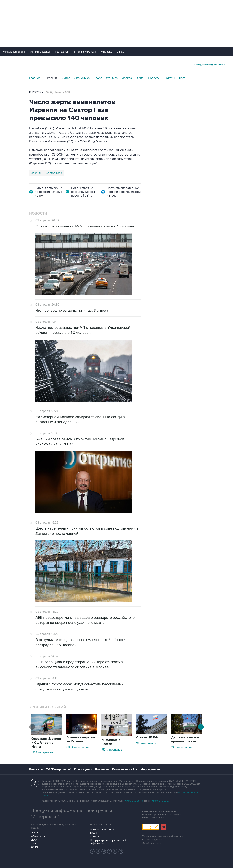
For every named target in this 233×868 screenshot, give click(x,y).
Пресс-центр (83, 769)
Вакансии (102, 769)
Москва (126, 78)
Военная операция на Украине (80, 739)
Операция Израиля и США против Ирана (46, 743)
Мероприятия (150, 769)
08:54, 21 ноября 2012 (58, 92)
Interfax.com (62, 51)
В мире (65, 78)
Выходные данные (152, 839)
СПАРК (35, 832)
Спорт (97, 78)
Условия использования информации (162, 836)
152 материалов (111, 749)
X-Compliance (38, 836)
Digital (140, 78)
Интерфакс (116, 64)
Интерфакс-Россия (84, 51)
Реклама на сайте (124, 769)
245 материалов (181, 747)
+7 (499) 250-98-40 (133, 801)
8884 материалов (77, 747)
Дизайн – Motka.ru (152, 843)
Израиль (36, 173)
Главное (35, 78)
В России (50, 78)
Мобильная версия (14, 51)
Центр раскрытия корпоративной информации (108, 842)
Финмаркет (106, 51)
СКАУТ (34, 839)
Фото (181, 78)
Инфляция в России (110, 742)
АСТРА (34, 847)
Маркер (35, 843)
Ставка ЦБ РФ (147, 737)
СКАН (93, 833)
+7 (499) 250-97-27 (159, 801)
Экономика (82, 78)
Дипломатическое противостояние (185, 739)
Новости (154, 78)
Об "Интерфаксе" (40, 51)
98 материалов (146, 743)
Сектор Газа (54, 173)
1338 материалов (42, 752)
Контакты (36, 769)
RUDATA (94, 836)
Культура (111, 78)
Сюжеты (169, 78)
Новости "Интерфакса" (102, 829)
